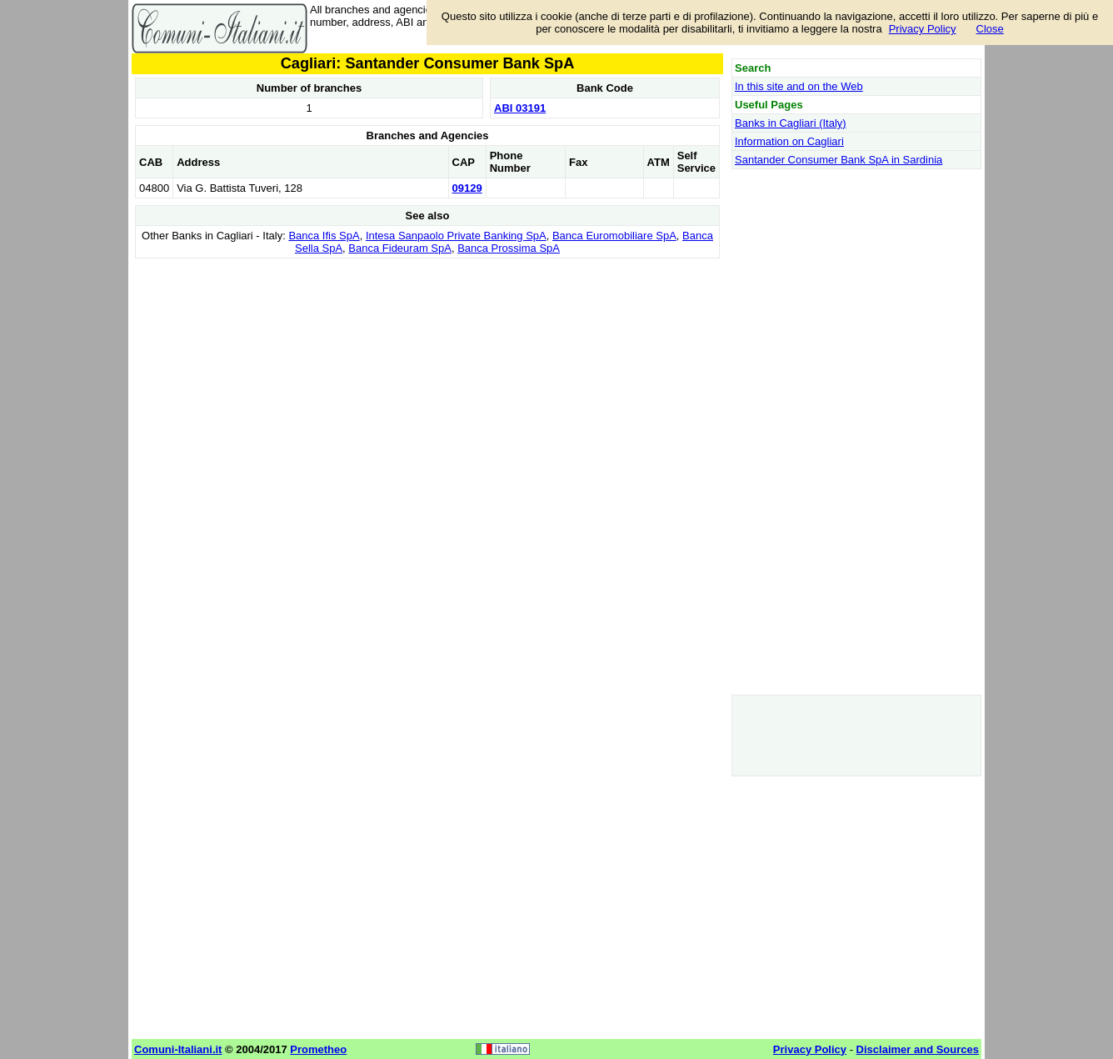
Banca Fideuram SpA (400, 248)
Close (990, 29)
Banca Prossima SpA (508, 248)
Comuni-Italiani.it (178, 1049)
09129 (467, 188)
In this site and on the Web (799, 86)
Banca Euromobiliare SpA (614, 235)
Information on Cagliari (789, 141)
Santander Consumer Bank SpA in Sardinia (838, 159)
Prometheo (318, 1049)
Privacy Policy (922, 29)
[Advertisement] (427, 379)
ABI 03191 (520, 108)
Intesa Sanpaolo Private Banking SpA (456, 235)
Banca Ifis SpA (323, 235)
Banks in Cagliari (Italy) (790, 123)
